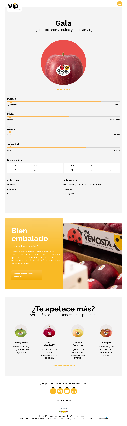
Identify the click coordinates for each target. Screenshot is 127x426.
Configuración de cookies (40, 419)
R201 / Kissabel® (49, 344)
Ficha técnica (63, 89)
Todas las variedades (63, 365)
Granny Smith (20, 342)
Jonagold (106, 342)
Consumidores (63, 400)
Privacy (56, 419)
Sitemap (85, 419)
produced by (99, 418)
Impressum (23, 419)
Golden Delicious (78, 344)
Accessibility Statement (70, 419)
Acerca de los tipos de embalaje (23, 275)
